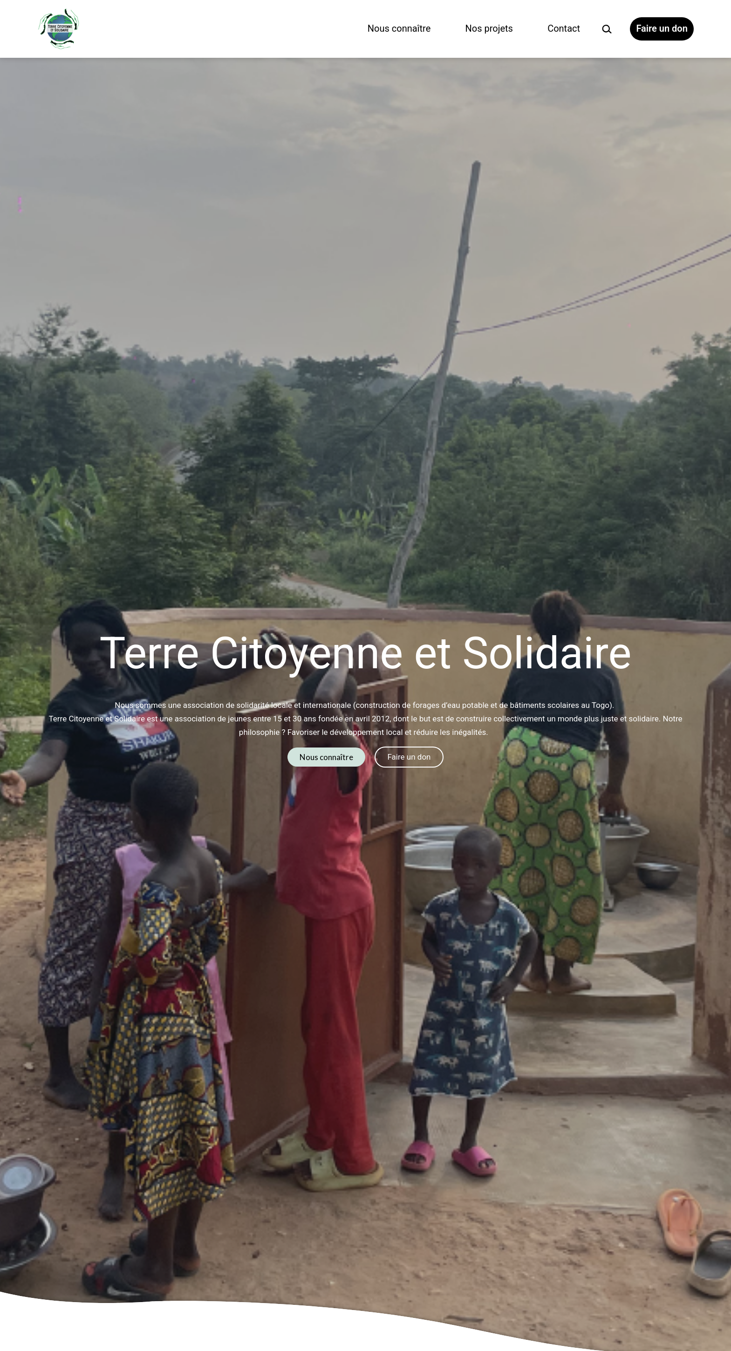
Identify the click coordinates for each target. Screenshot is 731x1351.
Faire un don (661, 28)
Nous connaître (399, 28)
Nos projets (489, 28)
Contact (563, 28)
